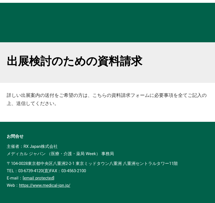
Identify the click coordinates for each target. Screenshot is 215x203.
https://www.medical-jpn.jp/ (44, 185)
